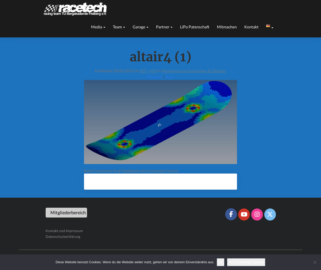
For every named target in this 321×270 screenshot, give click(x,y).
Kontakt (251, 26)
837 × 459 (148, 70)
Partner (164, 26)
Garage (140, 26)
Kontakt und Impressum (64, 231)
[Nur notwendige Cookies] (314, 262)
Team (119, 26)
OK (220, 262)
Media (98, 26)
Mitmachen (227, 26)
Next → (172, 76)
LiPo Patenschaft (194, 26)
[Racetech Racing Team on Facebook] (231, 214)
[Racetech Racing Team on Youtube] (244, 214)
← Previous (152, 76)
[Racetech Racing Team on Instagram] (257, 214)
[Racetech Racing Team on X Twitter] (270, 214)
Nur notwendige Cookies (246, 262)
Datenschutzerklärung (63, 236)
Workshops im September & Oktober (194, 70)
